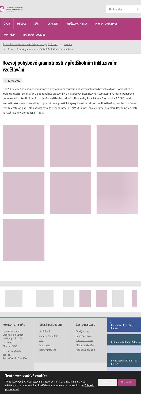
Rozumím (126, 382)
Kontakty (10, 34)
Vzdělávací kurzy (77, 23)
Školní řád (44, 331)
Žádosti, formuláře (48, 335)
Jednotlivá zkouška (85, 349)
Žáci (37, 23)
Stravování (44, 345)
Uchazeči (53, 23)
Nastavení (107, 382)
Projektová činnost (107, 23)
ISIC (41, 340)
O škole (21, 23)
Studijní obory (83, 331)
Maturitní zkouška (85, 345)
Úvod (7, 23)
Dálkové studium (84, 340)
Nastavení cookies (34, 34)
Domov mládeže (47, 349)
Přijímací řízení (84, 335)
